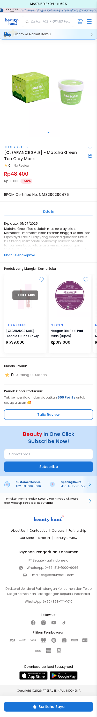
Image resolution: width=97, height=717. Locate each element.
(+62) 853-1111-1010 (57, 601)
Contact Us (38, 530)
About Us (18, 530)
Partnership (77, 530)
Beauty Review (66, 538)
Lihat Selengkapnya (19, 255)
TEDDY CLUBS (16, 147)
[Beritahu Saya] (48, 707)
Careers (58, 530)
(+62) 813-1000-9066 (61, 567)
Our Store (27, 538)
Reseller (44, 538)
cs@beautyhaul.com (57, 575)
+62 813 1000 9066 (28, 486)
